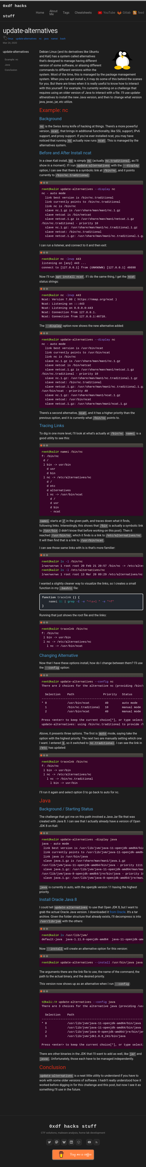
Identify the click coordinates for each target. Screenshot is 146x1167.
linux (10, 38)
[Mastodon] (57, 1142)
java (46, 38)
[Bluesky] (64, 1142)
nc (40, 38)
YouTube (105, 13)
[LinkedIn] (71, 1142)
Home (40, 12)
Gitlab (122, 13)
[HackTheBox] (79, 1142)
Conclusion (11, 70)
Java (7, 64)
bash (63, 38)
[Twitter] (49, 1142)
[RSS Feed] (97, 1142)
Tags (66, 12)
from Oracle (118, 912)
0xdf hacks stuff (15, 11)
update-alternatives (26, 38)
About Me (53, 12)
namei (54, 38)
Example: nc (11, 59)
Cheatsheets (83, 12)
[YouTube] (89, 1142)
